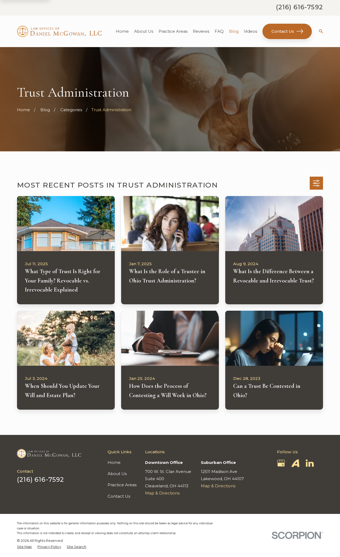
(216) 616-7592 (299, 7)
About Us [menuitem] (143, 31)
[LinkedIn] (310, 463)
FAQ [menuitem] (219, 31)
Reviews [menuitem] (201, 31)
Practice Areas (122, 484)
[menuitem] (24, 547)
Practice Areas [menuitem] (173, 31)
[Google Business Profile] (281, 463)
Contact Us (287, 31)
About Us (117, 473)
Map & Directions (162, 493)
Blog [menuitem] (234, 31)
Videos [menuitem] (250, 31)
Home (114, 462)
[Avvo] (295, 463)
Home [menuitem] (122, 31)
